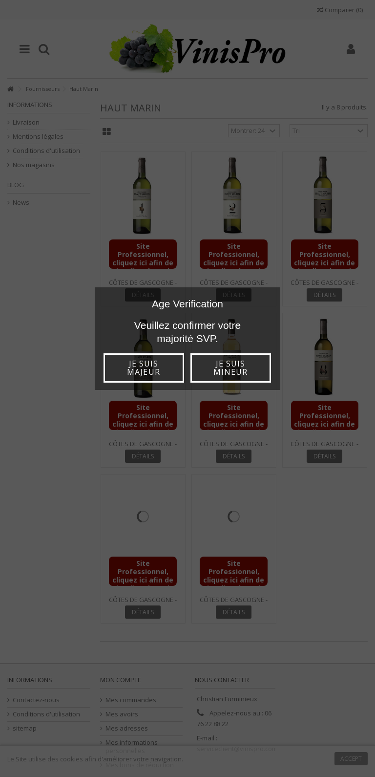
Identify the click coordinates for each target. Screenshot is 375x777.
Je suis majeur (143, 367)
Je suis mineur (230, 367)
